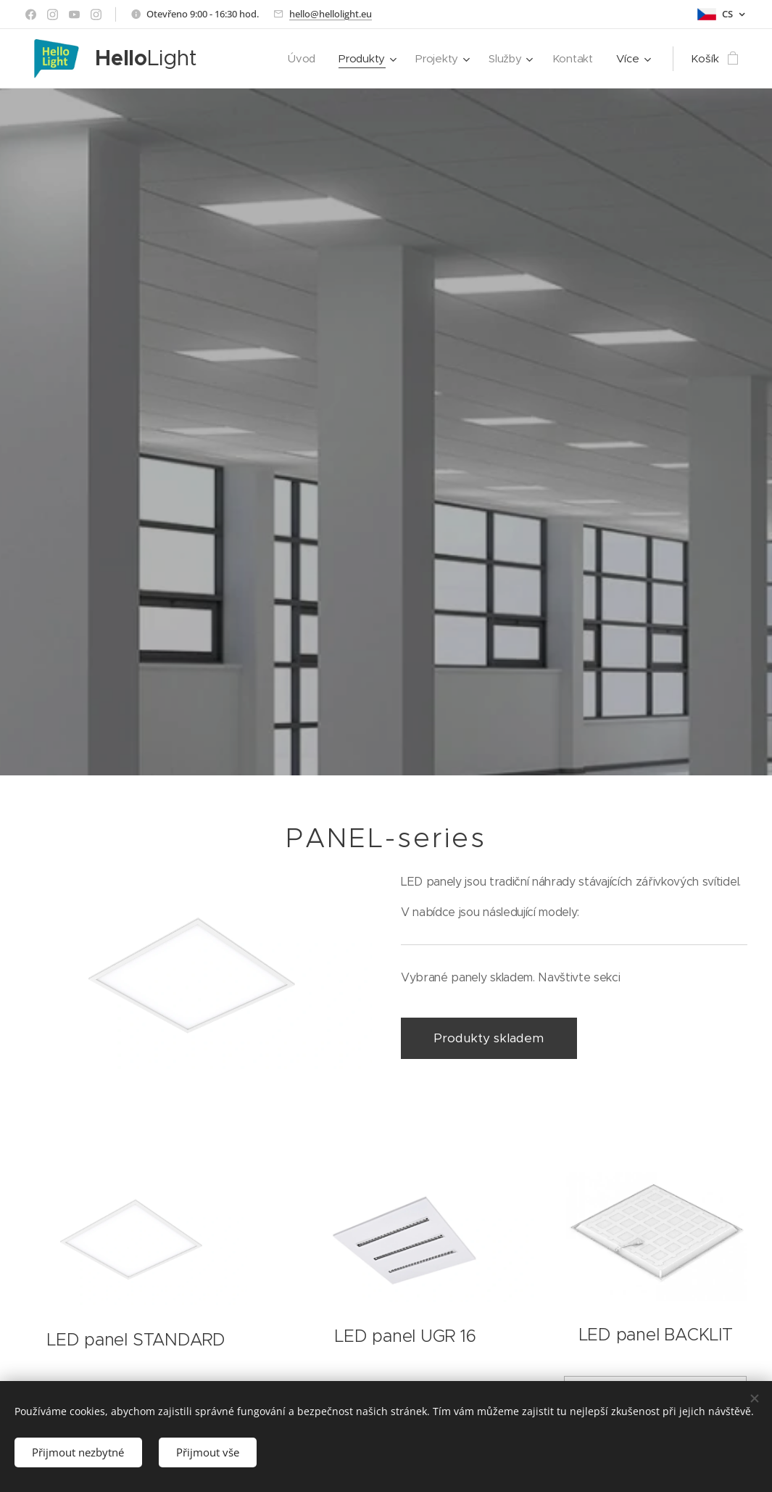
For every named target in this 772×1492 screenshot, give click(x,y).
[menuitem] (300, 59)
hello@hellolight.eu (330, 13)
